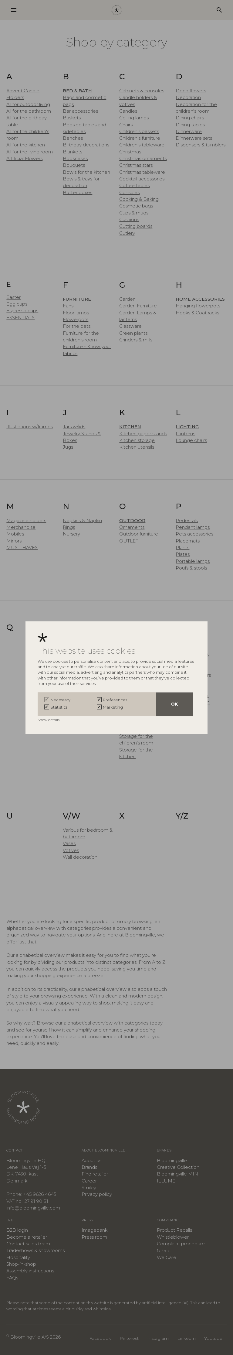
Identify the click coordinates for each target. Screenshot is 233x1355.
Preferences (115, 699)
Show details (49, 719)
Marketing (113, 707)
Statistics (58, 707)
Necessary (60, 699)
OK (174, 704)
